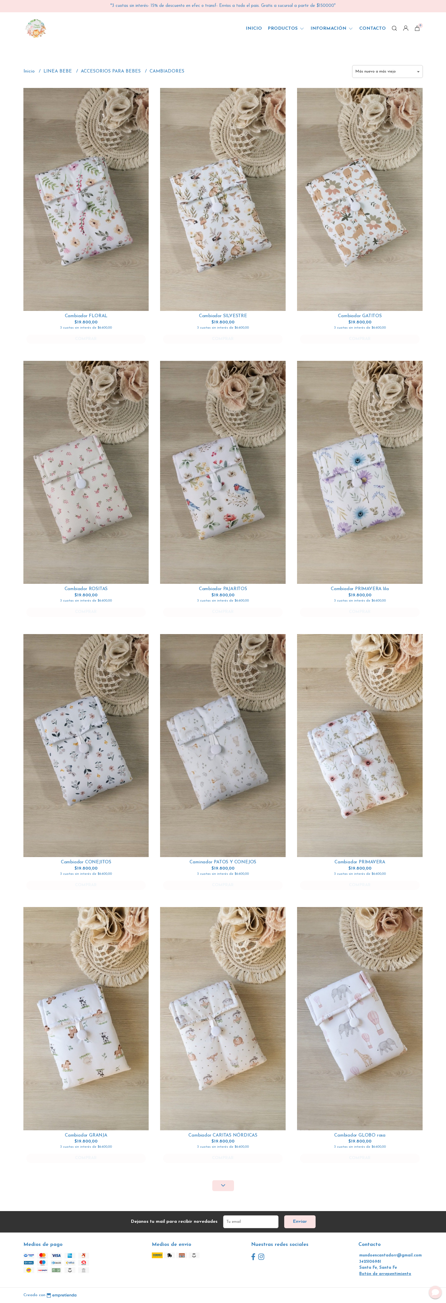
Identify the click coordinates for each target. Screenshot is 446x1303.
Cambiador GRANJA (86, 1135)
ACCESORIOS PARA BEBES (111, 71)
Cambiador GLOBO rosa (360, 1135)
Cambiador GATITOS (360, 316)
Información (332, 28)
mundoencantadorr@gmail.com (390, 1255)
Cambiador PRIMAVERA (359, 862)
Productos (286, 28)
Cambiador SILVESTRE (223, 316)
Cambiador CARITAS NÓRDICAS (222, 1135)
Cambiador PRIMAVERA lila (360, 589)
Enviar (300, 1221)
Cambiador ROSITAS (86, 589)
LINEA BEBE (58, 71)
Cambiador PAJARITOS (223, 589)
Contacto (372, 28)
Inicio (254, 28)
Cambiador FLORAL (86, 316)
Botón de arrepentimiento (385, 1274)
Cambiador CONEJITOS (86, 862)
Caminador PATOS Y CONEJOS (222, 862)
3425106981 (370, 1262)
